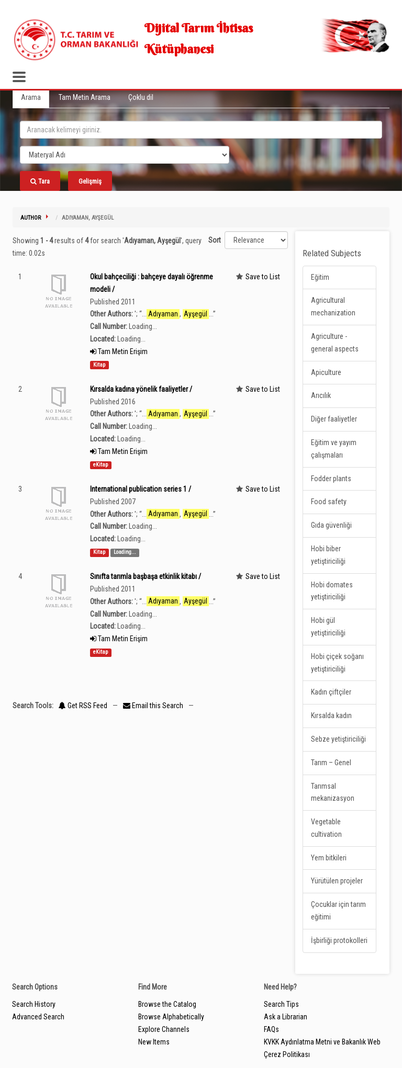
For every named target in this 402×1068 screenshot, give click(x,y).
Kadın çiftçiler (331, 692)
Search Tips (281, 1004)
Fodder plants (331, 478)
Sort (214, 240)
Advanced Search (38, 1017)
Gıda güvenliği (331, 525)
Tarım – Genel (331, 762)
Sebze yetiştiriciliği (338, 739)
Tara (40, 181)
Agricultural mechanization (333, 306)
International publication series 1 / (140, 489)
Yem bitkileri (329, 858)
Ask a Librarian (285, 1017)
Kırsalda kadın (331, 715)
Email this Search (154, 705)
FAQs (271, 1029)
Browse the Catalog (167, 1004)
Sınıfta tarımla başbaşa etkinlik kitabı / (145, 576)
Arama (31, 97)
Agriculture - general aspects (335, 342)
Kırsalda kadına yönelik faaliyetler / (141, 389)
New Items (154, 1042)
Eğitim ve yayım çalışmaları (333, 448)
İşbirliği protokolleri (339, 940)
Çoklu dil (140, 97)
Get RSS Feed (83, 705)
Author (30, 217)
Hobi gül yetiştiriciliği (328, 626)
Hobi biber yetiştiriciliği (328, 554)
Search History (33, 1004)
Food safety (329, 501)
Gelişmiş (90, 181)
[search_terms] (201, 130)
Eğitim (320, 277)
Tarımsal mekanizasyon (332, 792)
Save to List (262, 276)
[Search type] (124, 155)
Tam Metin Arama (84, 97)
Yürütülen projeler (337, 881)
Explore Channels (163, 1029)
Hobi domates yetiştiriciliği (332, 591)
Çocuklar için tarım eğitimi (338, 910)
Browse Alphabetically (171, 1017)
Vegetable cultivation (326, 827)
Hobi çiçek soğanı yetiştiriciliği (337, 662)
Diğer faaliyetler (334, 419)
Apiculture (326, 372)
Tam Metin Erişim (119, 351)
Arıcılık (321, 395)
